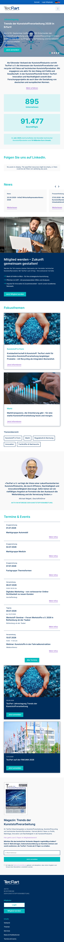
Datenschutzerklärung (19, 862)
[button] (57, 8)
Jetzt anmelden (32, 856)
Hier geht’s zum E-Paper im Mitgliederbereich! (20, 834)
